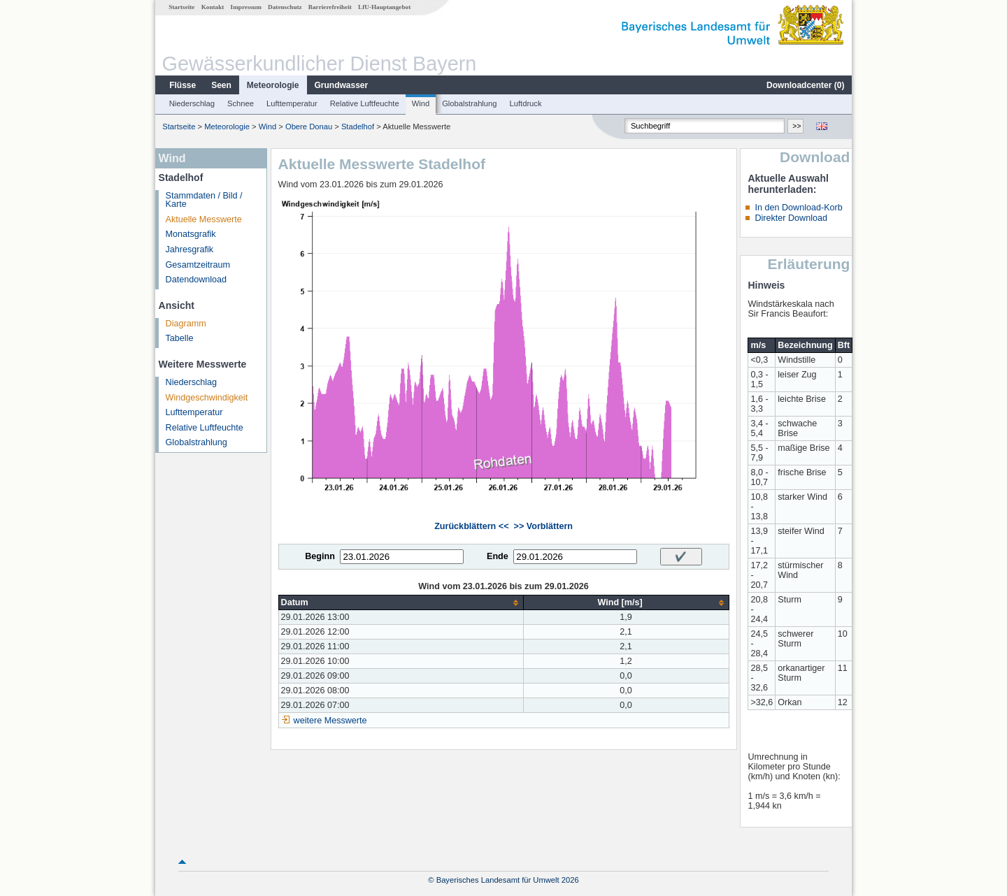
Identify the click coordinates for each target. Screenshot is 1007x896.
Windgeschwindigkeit (207, 398)
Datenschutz (285, 6)
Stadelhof (357, 126)
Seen (221, 85)
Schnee (240, 103)
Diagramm (186, 323)
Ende (497, 556)
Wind (421, 103)
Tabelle (180, 338)
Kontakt (212, 6)
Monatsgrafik (191, 234)
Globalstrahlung (469, 103)
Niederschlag (192, 103)
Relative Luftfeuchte (364, 103)
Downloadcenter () (805, 85)
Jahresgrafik (190, 249)
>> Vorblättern (543, 526)
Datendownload (196, 279)
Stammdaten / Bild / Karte (204, 200)
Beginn (320, 556)
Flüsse (182, 85)
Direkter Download (791, 218)
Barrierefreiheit (330, 6)
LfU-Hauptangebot (384, 6)
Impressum (246, 6)
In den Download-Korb (798, 207)
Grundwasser (342, 85)
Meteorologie (273, 85)
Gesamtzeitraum (198, 265)
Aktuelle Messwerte (204, 219)
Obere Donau (308, 126)
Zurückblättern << (471, 526)
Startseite (181, 6)
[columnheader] (400, 602)
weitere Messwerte (330, 720)
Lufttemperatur (291, 103)
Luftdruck (526, 103)
